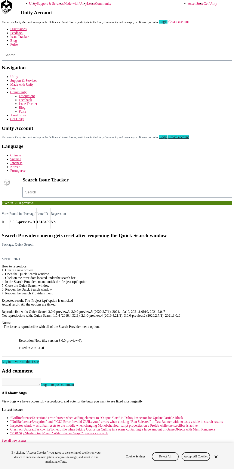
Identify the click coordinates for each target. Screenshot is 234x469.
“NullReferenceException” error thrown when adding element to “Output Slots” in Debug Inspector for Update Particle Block (97, 419)
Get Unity (210, 3)
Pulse (14, 44)
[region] (117, 456)
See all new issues (14, 442)
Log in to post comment (62, 386)
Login (163, 22)
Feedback (16, 33)
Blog (13, 40)
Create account (178, 22)
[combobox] (117, 55)
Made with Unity (75, 3)
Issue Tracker (19, 37)
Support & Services (50, 3)
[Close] (216, 457)
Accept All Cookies (196, 456)
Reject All (165, 456)
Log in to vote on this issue (20, 362)
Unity (33, 3)
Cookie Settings (135, 456)
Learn (91, 3)
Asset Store (195, 3)
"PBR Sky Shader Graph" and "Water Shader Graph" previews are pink (59, 434)
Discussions (18, 29)
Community (103, 3)
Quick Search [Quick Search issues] (24, 244)
